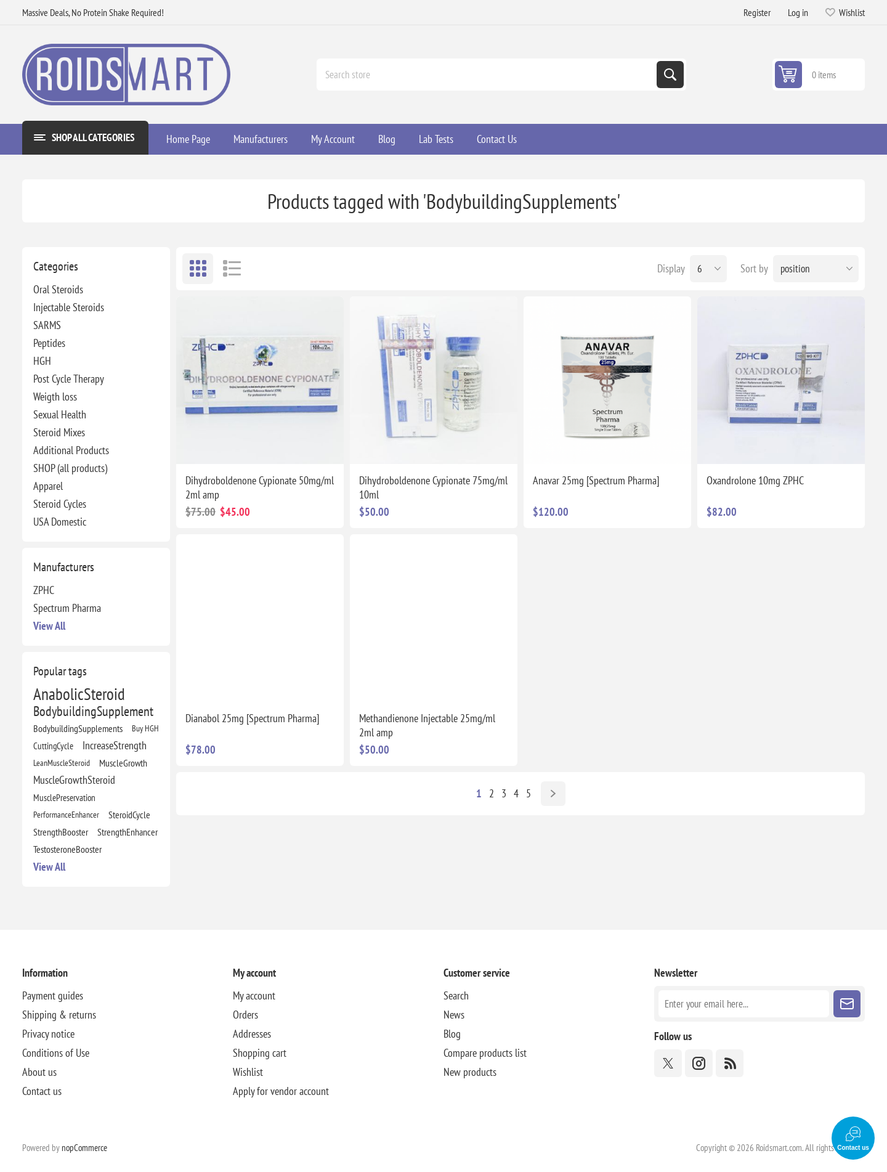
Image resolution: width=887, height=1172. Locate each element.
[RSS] (729, 1063)
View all (49, 626)
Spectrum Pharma (67, 608)
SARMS (47, 325)
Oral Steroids (58, 289)
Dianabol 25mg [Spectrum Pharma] (252, 718)
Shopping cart (259, 1053)
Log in (798, 12)
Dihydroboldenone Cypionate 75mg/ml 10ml (433, 487)
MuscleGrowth (123, 763)
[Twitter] (668, 1063)
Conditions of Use (55, 1053)
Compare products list (485, 1053)
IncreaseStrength (115, 745)
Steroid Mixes (59, 432)
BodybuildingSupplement (93, 711)
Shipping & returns (59, 1014)
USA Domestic (59, 522)
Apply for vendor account (281, 1091)
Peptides (49, 343)
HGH (42, 361)
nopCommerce (84, 1148)
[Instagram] (699, 1063)
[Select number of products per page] (708, 268)
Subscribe (847, 1003)
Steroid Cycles (59, 504)
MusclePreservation (64, 797)
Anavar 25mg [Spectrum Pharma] (596, 480)
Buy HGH (145, 728)
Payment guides (52, 995)
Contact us (42, 1091)
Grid (197, 268)
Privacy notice (48, 1034)
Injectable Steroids (68, 307)
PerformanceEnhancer (66, 814)
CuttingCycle (53, 745)
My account (254, 995)
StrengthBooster (60, 832)
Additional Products (71, 450)
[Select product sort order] (816, 268)
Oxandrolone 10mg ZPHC (755, 480)
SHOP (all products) (70, 468)
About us (39, 1072)
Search (670, 74)
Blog (452, 1034)
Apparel (48, 486)
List (231, 268)
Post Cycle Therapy (68, 379)
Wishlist (248, 1072)
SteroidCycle (129, 814)
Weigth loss (55, 396)
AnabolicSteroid (79, 693)
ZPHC (43, 590)
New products (470, 1072)
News (454, 1014)
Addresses (252, 1034)
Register (757, 12)
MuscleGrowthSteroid (74, 780)
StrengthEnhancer (127, 832)
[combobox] (488, 74)
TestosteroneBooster (67, 849)
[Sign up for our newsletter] (743, 1003)
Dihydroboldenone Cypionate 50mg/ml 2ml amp (259, 487)
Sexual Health (59, 414)
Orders (245, 1014)
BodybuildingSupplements (78, 728)
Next (553, 793)
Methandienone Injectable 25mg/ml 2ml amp (427, 725)
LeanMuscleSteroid (61, 762)
